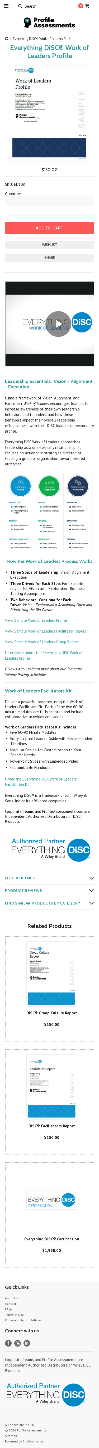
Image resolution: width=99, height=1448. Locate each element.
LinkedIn (26, 1343)
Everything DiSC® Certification (51, 1238)
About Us (11, 1298)
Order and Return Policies (23, 1320)
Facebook (8, 1343)
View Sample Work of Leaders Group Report (42, 641)
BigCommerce (33, 1441)
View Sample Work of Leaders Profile (36, 620)
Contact (10, 1304)
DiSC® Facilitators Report (52, 1125)
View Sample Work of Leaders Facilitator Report (45, 631)
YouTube (17, 1343)
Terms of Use (14, 1315)
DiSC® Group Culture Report (51, 1012)
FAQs (8, 1309)
